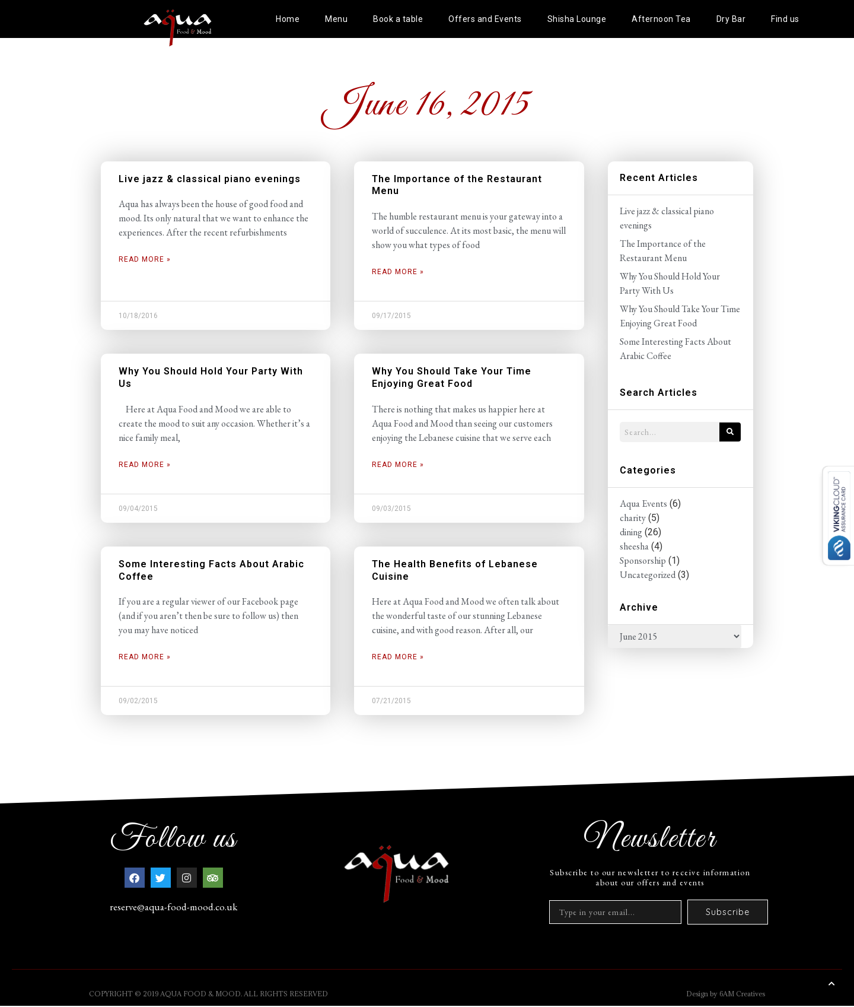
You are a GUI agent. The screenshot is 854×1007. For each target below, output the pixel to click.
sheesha (634, 546)
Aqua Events (643, 503)
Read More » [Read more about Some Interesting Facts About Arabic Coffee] (145, 657)
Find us (785, 19)
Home (287, 19)
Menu (336, 19)
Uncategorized (647, 574)
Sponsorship (643, 560)
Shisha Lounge (577, 19)
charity (633, 518)
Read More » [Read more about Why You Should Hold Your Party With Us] (145, 464)
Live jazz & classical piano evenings (210, 179)
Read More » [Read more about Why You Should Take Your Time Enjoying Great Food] (398, 464)
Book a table (398, 19)
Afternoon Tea (661, 19)
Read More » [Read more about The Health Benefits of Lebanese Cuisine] (398, 657)
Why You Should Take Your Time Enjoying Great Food (451, 377)
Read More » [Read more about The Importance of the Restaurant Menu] (398, 272)
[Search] (730, 432)
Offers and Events (485, 19)
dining (631, 532)
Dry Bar (731, 19)
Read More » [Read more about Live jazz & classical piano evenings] (145, 259)
